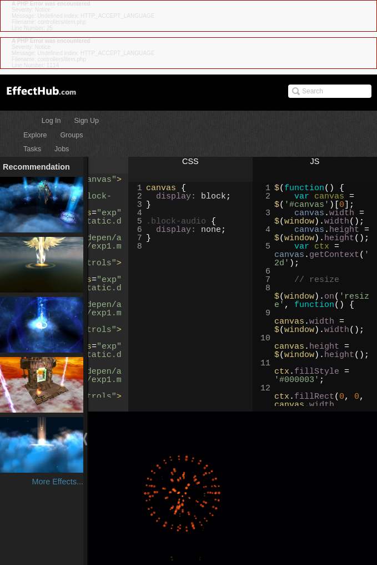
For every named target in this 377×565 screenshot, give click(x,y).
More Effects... (57, 481)
